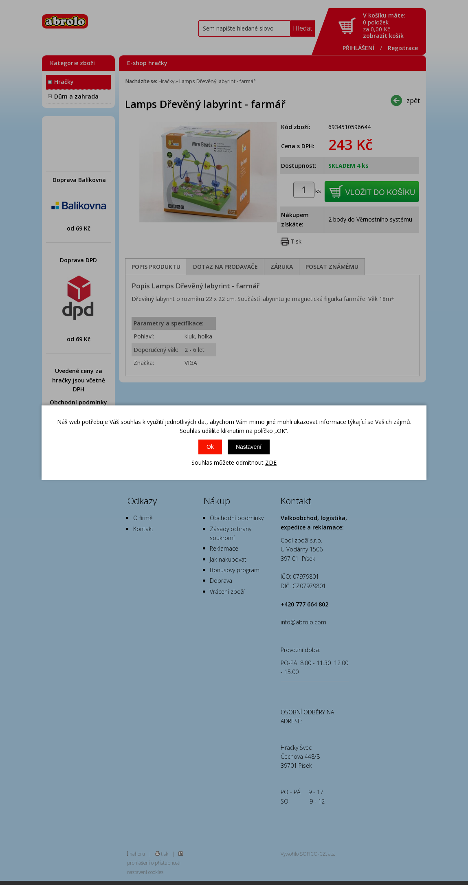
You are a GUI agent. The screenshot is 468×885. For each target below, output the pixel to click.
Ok (210, 447)
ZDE (271, 463)
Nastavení (248, 447)
